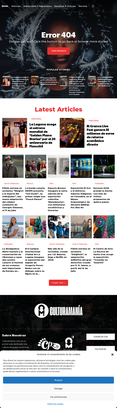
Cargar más (59, 283)
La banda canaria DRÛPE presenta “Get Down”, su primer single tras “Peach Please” (105, 81)
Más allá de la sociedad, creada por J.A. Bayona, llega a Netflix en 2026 (58, 254)
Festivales (36, 118)
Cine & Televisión (11, 183)
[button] (112, 354)
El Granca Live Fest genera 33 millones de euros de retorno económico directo (48, 81)
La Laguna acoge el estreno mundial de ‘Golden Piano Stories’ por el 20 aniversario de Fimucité (20, 82)
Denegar (58, 388)
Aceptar (58, 380)
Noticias (30, 244)
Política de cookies (55, 404)
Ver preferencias (58, 397)
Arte (51, 183)
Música (30, 183)
